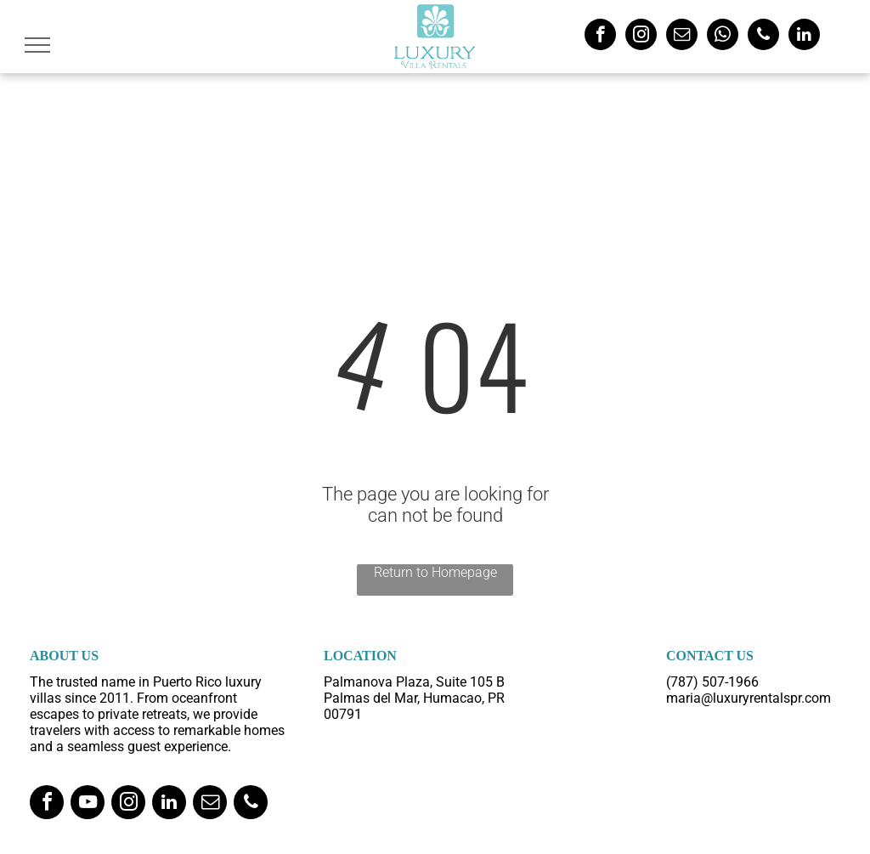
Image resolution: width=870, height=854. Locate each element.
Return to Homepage (435, 572)
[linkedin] (804, 36)
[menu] (37, 45)
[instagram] (641, 36)
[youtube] (88, 804)
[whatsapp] (722, 36)
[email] (682, 36)
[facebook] (600, 36)
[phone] (763, 36)
